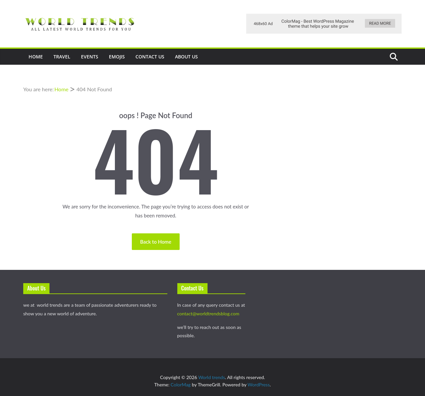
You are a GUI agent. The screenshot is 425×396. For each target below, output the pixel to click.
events (89, 56)
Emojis (117, 56)
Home (36, 56)
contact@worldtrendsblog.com (208, 313)
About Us (186, 56)
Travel (61, 56)
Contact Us (149, 56)
